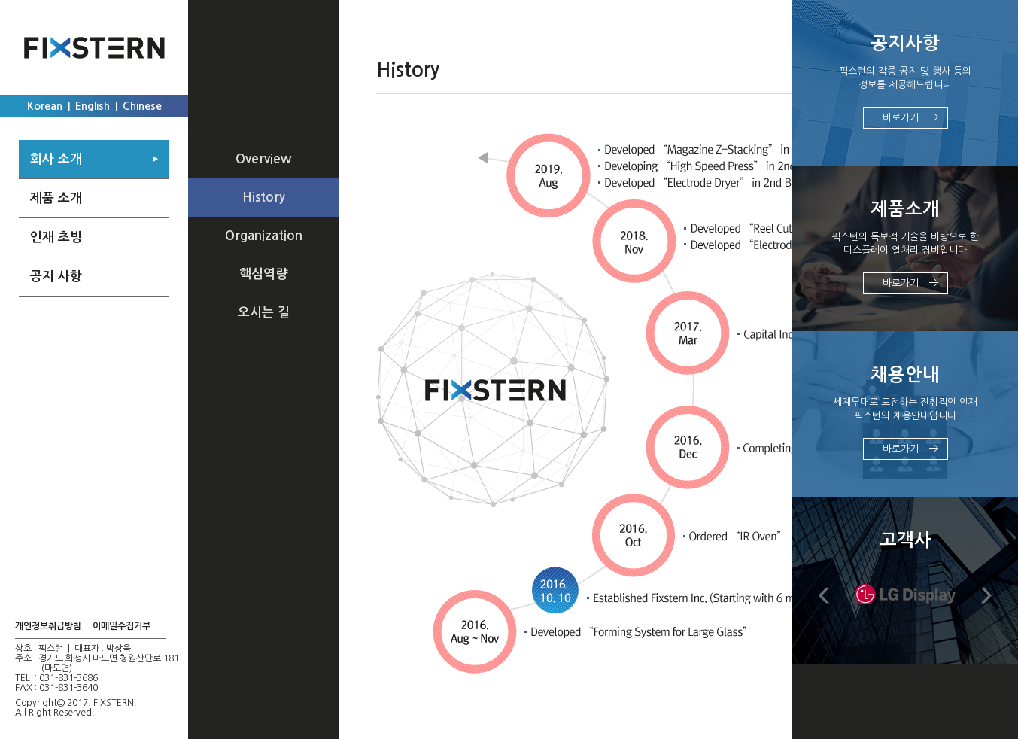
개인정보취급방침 (48, 626)
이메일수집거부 (121, 626)
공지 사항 (56, 276)
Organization (263, 236)
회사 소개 (56, 159)
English (92, 106)
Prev (824, 595)
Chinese (142, 106)
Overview (263, 159)
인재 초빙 (56, 237)
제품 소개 (56, 198)
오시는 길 (264, 312)
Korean (44, 106)
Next (986, 595)
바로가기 (901, 118)
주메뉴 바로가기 (0, 0)
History (263, 197)
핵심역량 (263, 274)
